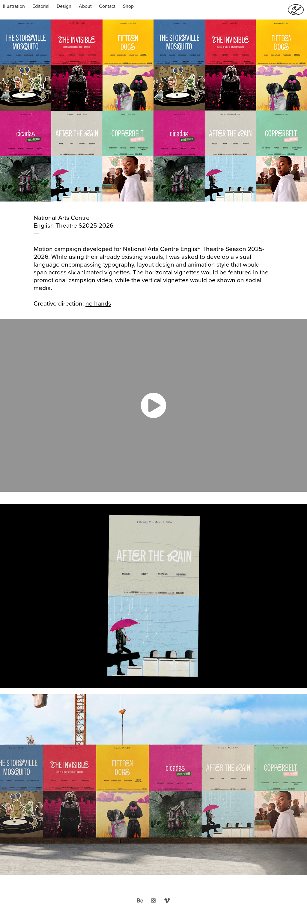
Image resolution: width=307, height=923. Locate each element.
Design (64, 6)
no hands (98, 303)
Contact (107, 6)
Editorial (40, 6)
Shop (128, 6)
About (85, 6)
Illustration (14, 6)
